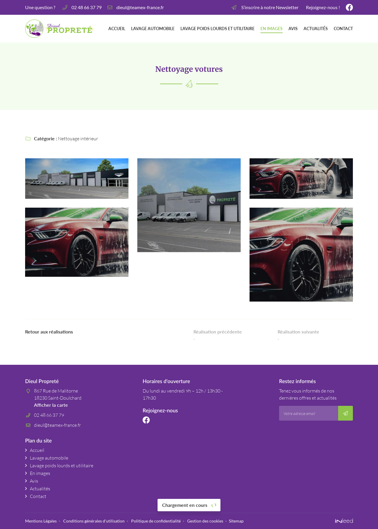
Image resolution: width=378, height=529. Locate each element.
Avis (293, 28)
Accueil (116, 28)
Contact (343, 28)
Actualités (316, 28)
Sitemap (236, 520)
